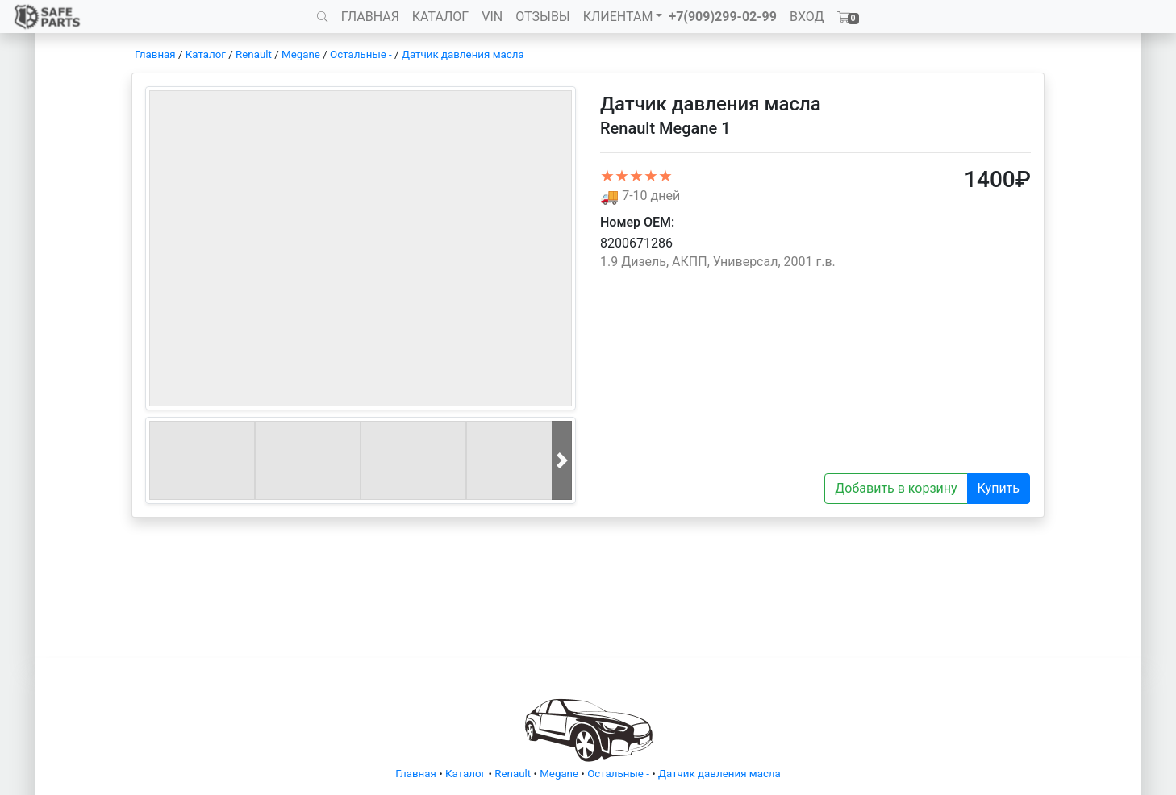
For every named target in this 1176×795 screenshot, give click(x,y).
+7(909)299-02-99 (723, 16)
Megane (300, 54)
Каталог (206, 54)
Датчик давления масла (463, 54)
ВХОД (807, 16)
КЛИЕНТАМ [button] (618, 16)
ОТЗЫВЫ (542, 16)
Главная (155, 54)
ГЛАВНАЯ (370, 16)
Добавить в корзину (896, 488)
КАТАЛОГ (440, 16)
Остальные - (362, 54)
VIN (492, 16)
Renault (254, 54)
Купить (999, 488)
